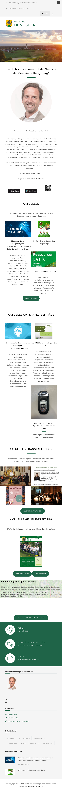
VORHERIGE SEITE (22, 574)
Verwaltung (35, 743)
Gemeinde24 (24, 784)
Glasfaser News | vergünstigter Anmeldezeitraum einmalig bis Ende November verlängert (35, 759)
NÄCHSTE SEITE (40, 574)
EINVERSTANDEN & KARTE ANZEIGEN (31, 618)
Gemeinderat (48, 743)
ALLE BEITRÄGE (31, 298)
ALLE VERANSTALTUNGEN (32, 511)
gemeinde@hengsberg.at (28, 3)
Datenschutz (13, 718)
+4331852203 (12, 3)
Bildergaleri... (39, 738)
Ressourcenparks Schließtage (44, 271)
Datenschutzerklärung (35, 786)
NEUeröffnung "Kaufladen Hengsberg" (31, 770)
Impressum (12, 714)
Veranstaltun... (24, 738)
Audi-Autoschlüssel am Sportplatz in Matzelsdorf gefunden (44, 425)
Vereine (23, 743)
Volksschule (12, 743)
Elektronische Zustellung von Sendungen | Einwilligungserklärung (18, 345)
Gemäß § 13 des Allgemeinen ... (18, 8)
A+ (43, 14)
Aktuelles (11, 738)
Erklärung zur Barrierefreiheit (18, 721)
